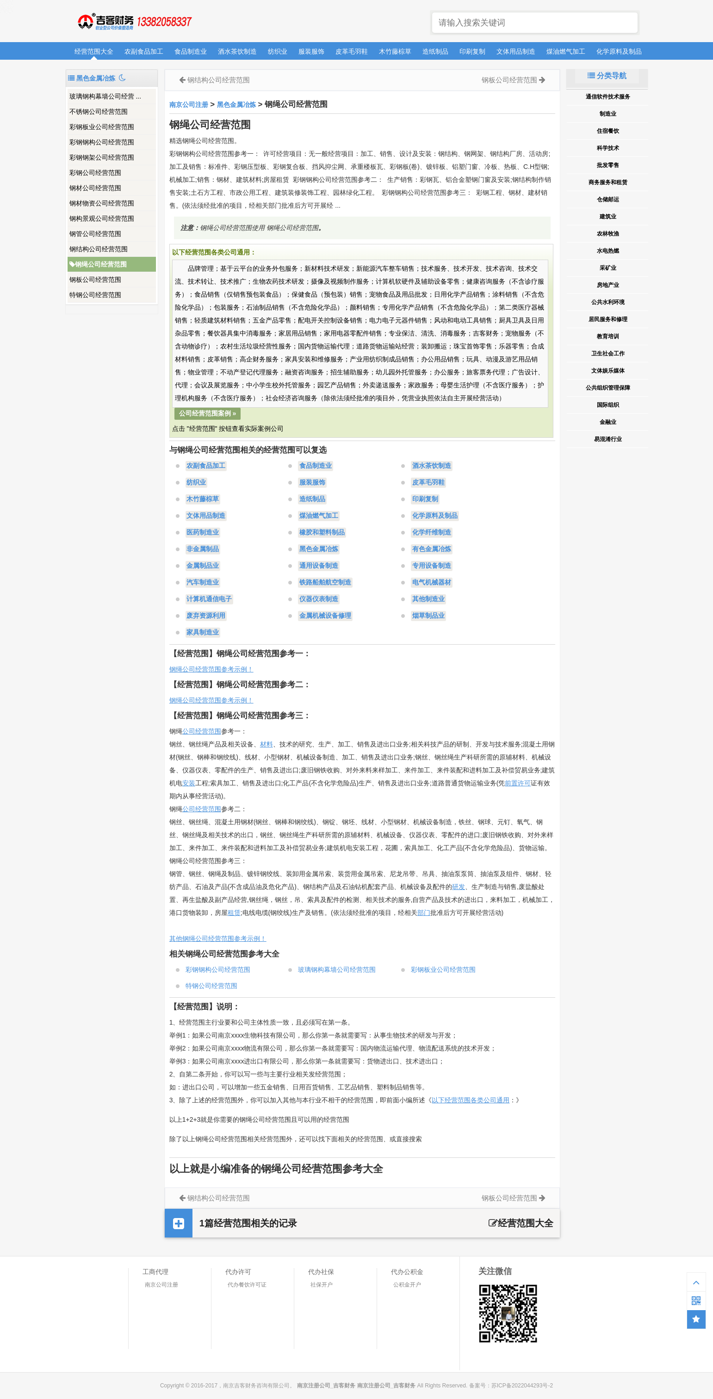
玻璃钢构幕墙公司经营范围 (337, 969)
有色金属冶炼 (431, 549)
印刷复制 (472, 51)
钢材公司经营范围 (95, 188)
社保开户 (321, 1284)
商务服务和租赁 (608, 182)
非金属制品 (202, 549)
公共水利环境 (608, 302)
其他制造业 (428, 599)
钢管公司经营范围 (95, 233)
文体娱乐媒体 (608, 370)
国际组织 (608, 405)
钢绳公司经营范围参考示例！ (211, 669)
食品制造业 (190, 51)
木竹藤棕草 (395, 51)
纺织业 (277, 51)
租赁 (234, 912)
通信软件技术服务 (608, 96)
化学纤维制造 (431, 532)
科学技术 (608, 148)
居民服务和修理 (608, 319)
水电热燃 (608, 251)
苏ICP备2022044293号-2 (522, 1385)
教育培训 (608, 336)
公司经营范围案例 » (207, 413)
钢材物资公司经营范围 (101, 203)
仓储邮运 (608, 199)
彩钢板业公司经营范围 (101, 127)
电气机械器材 (431, 582)
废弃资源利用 (205, 616)
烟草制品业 (428, 616)
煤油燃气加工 (565, 51)
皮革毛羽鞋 (351, 51)
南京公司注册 (188, 104)
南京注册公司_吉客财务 (134, 21)
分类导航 (607, 76)
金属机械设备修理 (325, 616)
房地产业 (608, 285)
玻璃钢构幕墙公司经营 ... (105, 96)
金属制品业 (202, 566)
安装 (188, 783)
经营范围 (208, 809)
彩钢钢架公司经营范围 (101, 157)
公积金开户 (407, 1284)
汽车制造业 (202, 582)
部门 (423, 912)
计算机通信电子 (209, 599)
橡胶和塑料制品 (322, 532)
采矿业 (608, 268)
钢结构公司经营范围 (98, 249)
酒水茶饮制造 (237, 51)
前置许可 (518, 783)
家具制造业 (202, 632)
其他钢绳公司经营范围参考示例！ (218, 938)
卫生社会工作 (608, 353)
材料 (266, 744)
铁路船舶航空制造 (325, 582)
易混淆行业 (608, 439)
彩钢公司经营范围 (95, 172)
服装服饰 (311, 51)
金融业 (608, 422)
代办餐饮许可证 (247, 1284)
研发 (458, 886)
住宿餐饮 (608, 131)
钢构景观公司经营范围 (101, 218)
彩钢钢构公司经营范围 (101, 142)
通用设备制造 (318, 566)
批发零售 (608, 165)
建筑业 (608, 216)
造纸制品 (435, 51)
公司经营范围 (201, 731)
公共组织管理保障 (608, 388)
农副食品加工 (143, 51)
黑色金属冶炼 (236, 104)
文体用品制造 (515, 51)
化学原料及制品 (619, 51)
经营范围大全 (93, 51)
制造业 (608, 114)
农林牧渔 (608, 233)
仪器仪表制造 (318, 599)
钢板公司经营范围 (95, 279)
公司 (188, 809)
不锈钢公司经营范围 (98, 111)
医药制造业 (202, 532)
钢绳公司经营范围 (98, 264)
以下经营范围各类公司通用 (470, 1100)
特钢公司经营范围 (95, 294)
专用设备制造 (431, 566)
